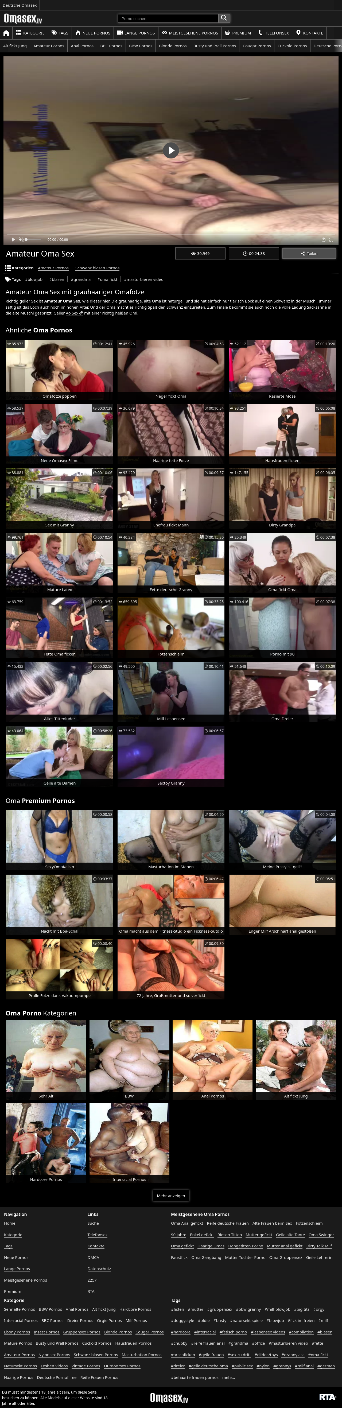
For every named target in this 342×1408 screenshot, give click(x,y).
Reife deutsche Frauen (228, 1223)
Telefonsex (273, 33)
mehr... (228, 1377)
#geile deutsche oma (208, 1365)
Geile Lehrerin (319, 1257)
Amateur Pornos (48, 45)
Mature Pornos (18, 1343)
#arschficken (183, 1354)
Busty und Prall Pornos (214, 45)
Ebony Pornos (17, 1332)
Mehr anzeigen (171, 1195)
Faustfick (179, 1257)
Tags (59, 33)
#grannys (282, 1365)
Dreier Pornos (80, 1320)
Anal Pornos (82, 45)
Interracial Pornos (21, 1320)
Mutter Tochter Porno (245, 1257)
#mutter (195, 1309)
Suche (93, 1223)
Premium (238, 33)
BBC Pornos (111, 45)
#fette (317, 1343)
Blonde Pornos (172, 45)
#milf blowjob (277, 1309)
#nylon (263, 1365)
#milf (323, 1320)
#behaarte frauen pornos (195, 1377)
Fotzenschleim (309, 1223)
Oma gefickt (182, 1245)
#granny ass (292, 1354)
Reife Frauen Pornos (99, 1377)
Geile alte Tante (290, 1234)
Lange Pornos (136, 33)
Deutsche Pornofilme (56, 1377)
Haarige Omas (210, 1245)
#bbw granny (248, 1309)
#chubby (179, 1343)
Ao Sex (72, 313)
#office (258, 1343)
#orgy (318, 1309)
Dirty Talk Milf (319, 1245)
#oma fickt (108, 279)
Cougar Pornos (257, 45)
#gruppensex (219, 1309)
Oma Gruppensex (285, 1257)
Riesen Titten (229, 1234)
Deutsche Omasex (20, 5)
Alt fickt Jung (15, 45)
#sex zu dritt (239, 1354)
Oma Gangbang (206, 1257)
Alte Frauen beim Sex (272, 1223)
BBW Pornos (140, 45)
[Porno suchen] (168, 18)
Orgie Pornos (109, 1320)
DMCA (93, 1257)
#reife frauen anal (208, 1343)
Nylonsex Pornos (54, 1354)
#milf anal (304, 1365)
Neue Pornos (92, 33)
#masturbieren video (144, 279)
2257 (92, 1280)
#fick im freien (301, 1320)
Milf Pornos (136, 1320)
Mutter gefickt (259, 1234)
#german (326, 1365)
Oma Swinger (321, 1234)
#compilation (301, 1332)
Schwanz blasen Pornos (97, 267)
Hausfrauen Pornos (133, 1343)
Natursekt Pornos (20, 1365)
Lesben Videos (54, 1365)
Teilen (309, 253)
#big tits (302, 1309)
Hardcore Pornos (135, 1309)
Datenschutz (99, 1268)
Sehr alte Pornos (19, 1309)
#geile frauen (211, 1354)
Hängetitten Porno (245, 1245)
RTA (91, 1291)
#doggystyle (182, 1320)
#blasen (56, 279)
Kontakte (309, 33)
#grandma (81, 279)
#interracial (205, 1332)
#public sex (242, 1365)
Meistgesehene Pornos (190, 33)
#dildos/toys (266, 1354)
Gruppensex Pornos (81, 1332)
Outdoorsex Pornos (122, 1365)
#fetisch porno (233, 1332)
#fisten (177, 1309)
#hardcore (181, 1332)
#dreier (178, 1365)
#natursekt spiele (246, 1320)
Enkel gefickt (202, 1234)
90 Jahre (178, 1234)
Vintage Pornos (86, 1365)
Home (9, 1223)
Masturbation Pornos (142, 1354)
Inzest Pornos (46, 1332)
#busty (219, 1320)
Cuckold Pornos (292, 45)
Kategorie (30, 33)
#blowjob (34, 279)
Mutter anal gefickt (284, 1245)
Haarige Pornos (18, 1377)
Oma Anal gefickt (187, 1223)
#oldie (204, 1320)
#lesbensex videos (268, 1332)
